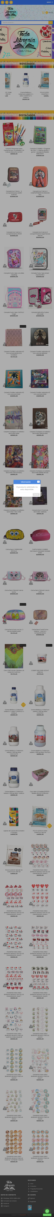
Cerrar (36, 494)
